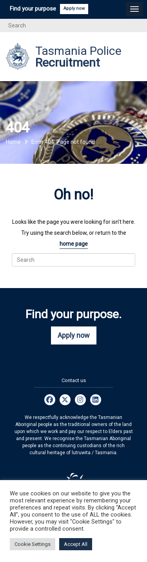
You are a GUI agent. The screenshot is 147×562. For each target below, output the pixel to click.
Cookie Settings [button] (33, 544)
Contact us (74, 380)
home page (74, 244)
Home (13, 142)
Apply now (74, 8)
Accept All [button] (75, 544)
